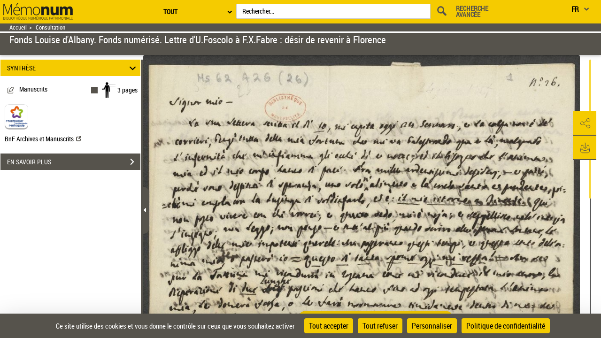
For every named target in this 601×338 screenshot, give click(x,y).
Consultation (50, 27)
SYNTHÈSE (73, 68)
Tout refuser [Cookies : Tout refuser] (380, 326)
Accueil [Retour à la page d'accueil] (18, 27)
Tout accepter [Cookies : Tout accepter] (328, 326)
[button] (584, 123)
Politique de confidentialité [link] (505, 326)
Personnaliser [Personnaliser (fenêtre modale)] (432, 326)
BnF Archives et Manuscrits (43, 138)
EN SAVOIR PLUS (73, 162)
